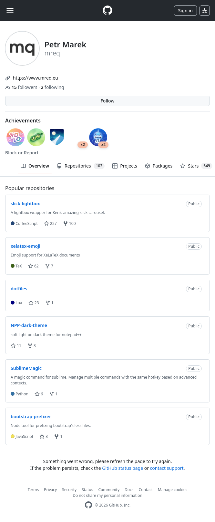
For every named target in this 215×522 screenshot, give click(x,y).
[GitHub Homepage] (88, 505)
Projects (124, 166)
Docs (129, 489)
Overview (35, 166)
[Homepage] (107, 10)
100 (69, 223)
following (52, 87)
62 (33, 266)
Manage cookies (172, 489)
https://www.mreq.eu (35, 78)
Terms (33, 489)
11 (16, 345)
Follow (107, 101)
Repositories (81, 166)
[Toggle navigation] (10, 10)
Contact (146, 489)
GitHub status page (122, 468)
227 (50, 223)
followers (21, 87)
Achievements (23, 120)
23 (33, 302)
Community (108, 489)
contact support (167, 468)
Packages (159, 166)
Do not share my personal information (107, 495)
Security (69, 489)
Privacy (50, 489)
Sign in (185, 10)
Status (87, 489)
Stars (196, 166)
